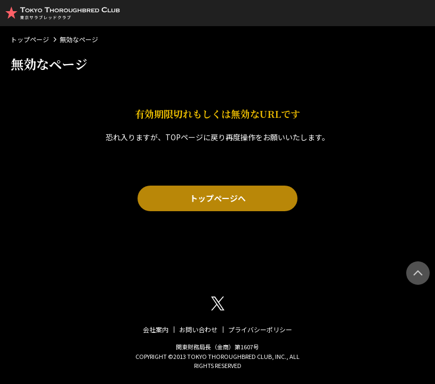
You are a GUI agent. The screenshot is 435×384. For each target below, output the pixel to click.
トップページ (30, 39)
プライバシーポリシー (260, 329)
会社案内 (155, 329)
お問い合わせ (198, 329)
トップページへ (218, 198)
